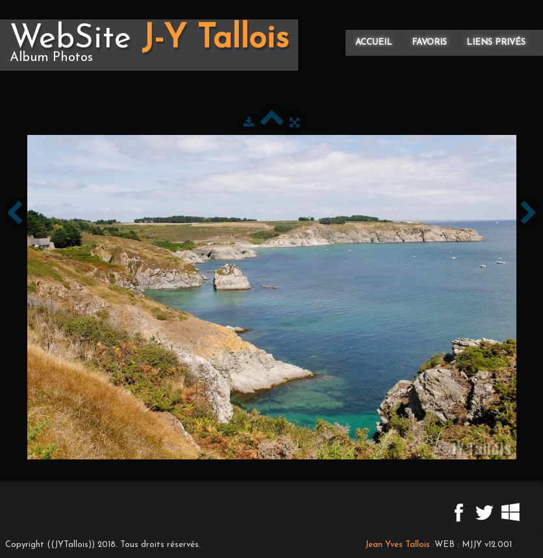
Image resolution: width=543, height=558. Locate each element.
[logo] (149, 45)
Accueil (373, 42)
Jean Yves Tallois (397, 544)
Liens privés (495, 42)
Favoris (429, 42)
